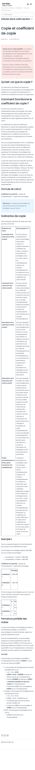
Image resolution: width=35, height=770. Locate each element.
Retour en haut (7, 742)
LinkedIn (7, 735)
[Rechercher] (17, 14)
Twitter (5, 735)
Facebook (2, 735)
